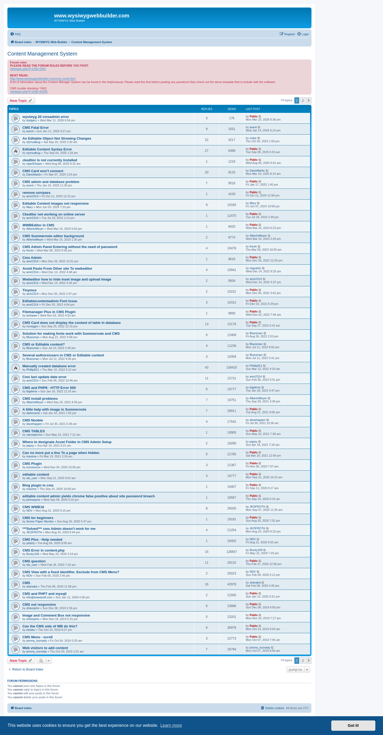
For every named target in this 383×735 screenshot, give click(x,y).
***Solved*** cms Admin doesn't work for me (59, 529)
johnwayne (33, 499)
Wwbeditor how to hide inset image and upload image (66, 279)
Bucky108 (32, 553)
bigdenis (31, 391)
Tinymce (29, 290)
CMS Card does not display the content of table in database (71, 323)
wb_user (31, 478)
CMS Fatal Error (35, 128)
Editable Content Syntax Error (47, 149)
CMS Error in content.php (43, 550)
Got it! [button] (353, 725)
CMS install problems (40, 399)
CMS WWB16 (33, 507)
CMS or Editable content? (43, 344)
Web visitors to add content (45, 648)
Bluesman (32, 337)
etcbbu (30, 629)
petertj (30, 543)
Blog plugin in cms (38, 485)
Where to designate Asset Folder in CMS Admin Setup (67, 442)
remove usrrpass (36, 193)
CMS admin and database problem (50, 182)
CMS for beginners (37, 518)
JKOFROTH (257, 506)
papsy (30, 445)
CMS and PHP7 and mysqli (44, 594)
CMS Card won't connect (42, 171)
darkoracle (33, 413)
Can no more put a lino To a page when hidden (60, 453)
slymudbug (33, 142)
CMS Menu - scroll (37, 637)
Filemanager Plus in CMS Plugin (49, 312)
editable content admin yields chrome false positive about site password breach (88, 496)
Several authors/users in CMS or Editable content (63, 355)
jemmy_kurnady (36, 640)
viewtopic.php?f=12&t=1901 (28, 68)
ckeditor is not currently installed (49, 160)
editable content (35, 474)
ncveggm (32, 326)
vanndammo (34, 434)
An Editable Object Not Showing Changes (56, 138)
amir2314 (32, 196)
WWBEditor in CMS (38, 225)
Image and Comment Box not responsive (56, 615)
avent (30, 131)
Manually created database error (49, 366)
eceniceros (33, 467)
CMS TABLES (33, 431)
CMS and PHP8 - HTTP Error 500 (49, 388)
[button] (308, 100)
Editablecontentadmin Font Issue (49, 301)
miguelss (255, 268)
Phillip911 (32, 369)
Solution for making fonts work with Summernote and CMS (71, 334)
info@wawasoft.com (39, 597)
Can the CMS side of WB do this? (49, 626)
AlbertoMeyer (35, 228)
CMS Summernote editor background (53, 236)
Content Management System (42, 54)
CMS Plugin (32, 464)
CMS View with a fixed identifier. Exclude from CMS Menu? (70, 572)
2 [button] (303, 100)
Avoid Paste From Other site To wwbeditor (57, 268)
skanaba (31, 586)
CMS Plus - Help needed (42, 539)
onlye (253, 138)
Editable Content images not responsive (55, 203)
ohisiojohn (33, 608)
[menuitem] (15, 34)
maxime (31, 456)
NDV (29, 510)
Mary (29, 207)
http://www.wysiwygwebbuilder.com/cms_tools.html (42, 78)
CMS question (34, 561)
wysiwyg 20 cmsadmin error (45, 117)
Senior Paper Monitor (40, 521)
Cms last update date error (44, 377)
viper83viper (34, 163)
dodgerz (31, 120)
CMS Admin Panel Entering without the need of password (69, 247)
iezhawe (31, 315)
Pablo (254, 116)
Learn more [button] (171, 725)
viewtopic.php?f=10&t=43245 (29, 91)
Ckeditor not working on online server (53, 214)
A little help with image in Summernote (54, 409)
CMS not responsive (39, 605)
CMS (26, 583)
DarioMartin (33, 174)
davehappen (34, 423)
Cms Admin (32, 258)
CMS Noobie (32, 420)
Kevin (30, 250)
